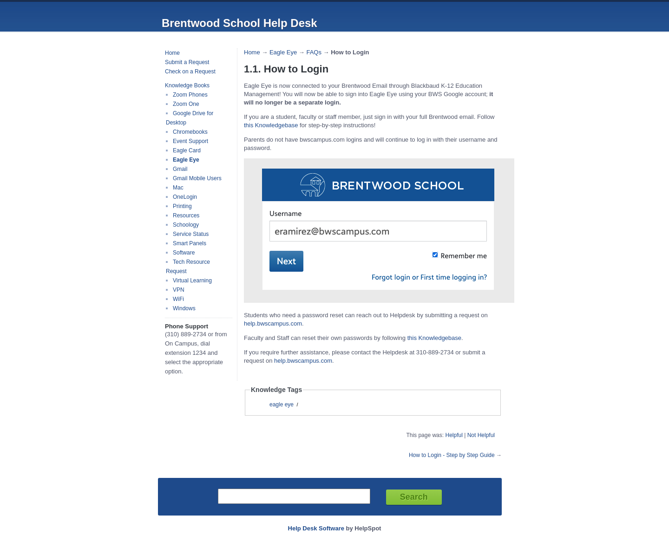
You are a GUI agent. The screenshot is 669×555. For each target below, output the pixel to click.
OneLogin (185, 197)
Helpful (453, 435)
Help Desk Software (316, 528)
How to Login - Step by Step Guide (452, 455)
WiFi (178, 299)
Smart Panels (189, 243)
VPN (178, 290)
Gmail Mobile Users (197, 178)
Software (184, 252)
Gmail (180, 169)
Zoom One (186, 104)
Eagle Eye (186, 160)
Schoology (186, 225)
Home (172, 53)
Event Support (190, 141)
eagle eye (281, 404)
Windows (184, 308)
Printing (182, 206)
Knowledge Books (187, 85)
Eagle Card (187, 150)
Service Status (191, 234)
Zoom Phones (190, 94)
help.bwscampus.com (273, 323)
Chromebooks (190, 132)
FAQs (313, 52)
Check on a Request (190, 71)
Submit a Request (187, 62)
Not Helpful (481, 435)
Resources (186, 215)
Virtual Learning (192, 280)
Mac (178, 187)
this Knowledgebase (271, 125)
